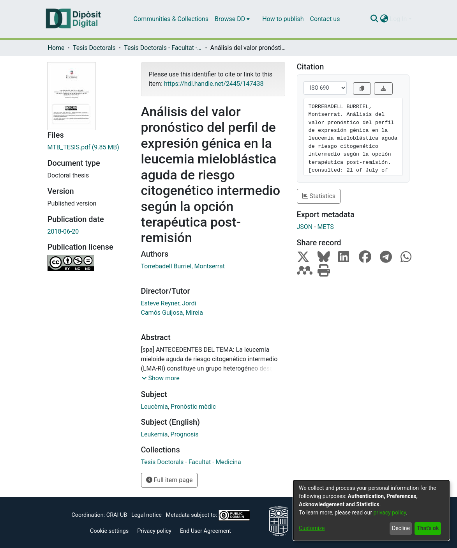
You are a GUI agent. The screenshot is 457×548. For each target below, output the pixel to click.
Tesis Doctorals (94, 47)
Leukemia (154, 434)
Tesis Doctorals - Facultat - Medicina (163, 47)
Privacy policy (154, 531)
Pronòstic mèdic (193, 406)
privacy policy (389, 512)
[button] (160, 378)
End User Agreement (205, 531)
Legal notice (146, 515)
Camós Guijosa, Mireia (172, 312)
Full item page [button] (169, 480)
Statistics (319, 196)
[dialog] (371, 510)
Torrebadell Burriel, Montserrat (183, 266)
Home (56, 47)
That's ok (428, 528)
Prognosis (185, 434)
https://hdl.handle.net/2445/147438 (213, 83)
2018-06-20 (63, 231)
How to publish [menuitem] (282, 19)
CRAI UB (116, 515)
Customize (312, 528)
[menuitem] (232, 19)
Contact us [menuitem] (325, 19)
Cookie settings (109, 531)
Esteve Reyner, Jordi (168, 303)
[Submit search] (374, 19)
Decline (401, 528)
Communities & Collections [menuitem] (171, 19)
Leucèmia (154, 406)
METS (326, 227)
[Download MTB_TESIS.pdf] (88, 147)
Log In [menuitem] (398, 19)
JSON (305, 227)
